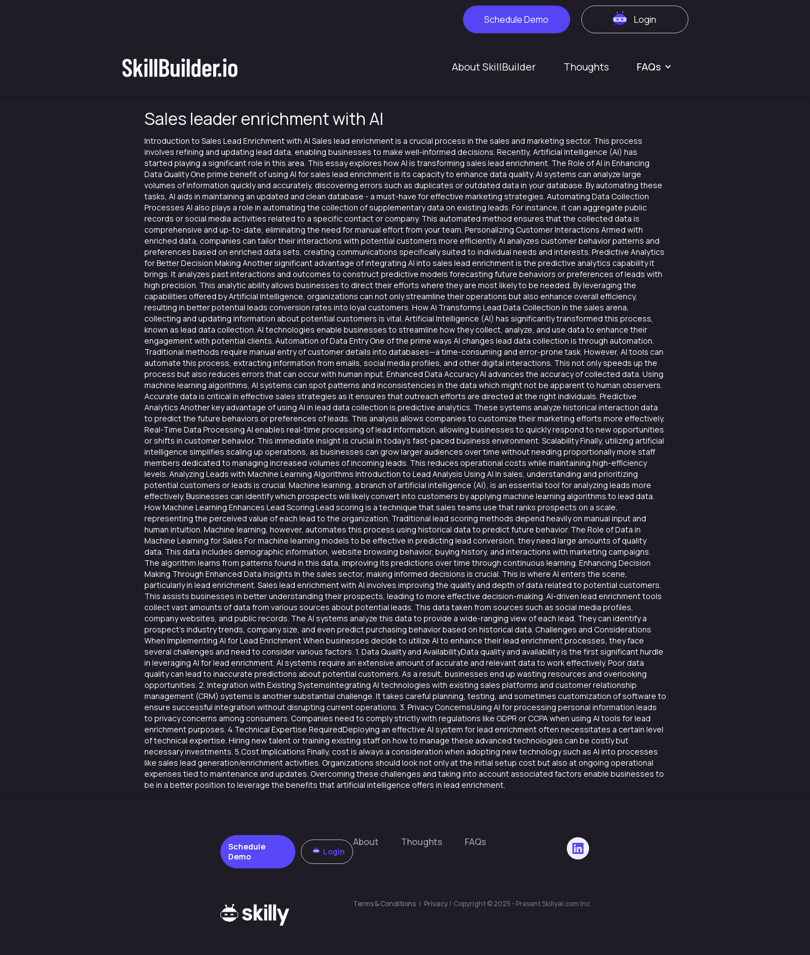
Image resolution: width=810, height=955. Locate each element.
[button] (654, 66)
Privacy (436, 903)
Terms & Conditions (384, 903)
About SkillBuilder (494, 66)
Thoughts (586, 66)
